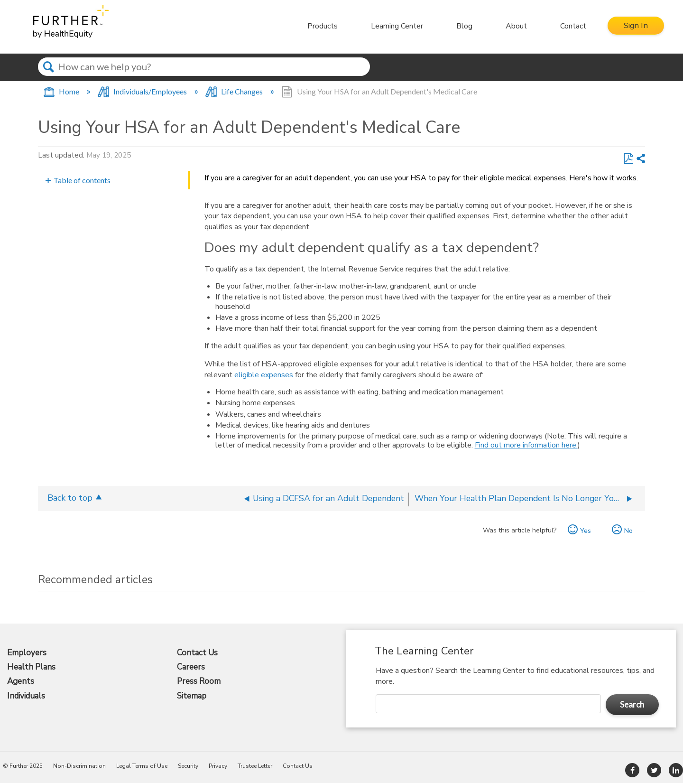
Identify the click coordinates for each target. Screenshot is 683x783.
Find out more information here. (526, 445)
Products (321, 26)
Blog (463, 26)
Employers (26, 653)
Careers (191, 667)
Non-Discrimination (79, 766)
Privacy (218, 766)
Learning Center (395, 26)
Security (188, 766)
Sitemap (191, 696)
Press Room (199, 681)
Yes (585, 530)
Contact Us (197, 653)
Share (640, 159)
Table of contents (82, 180)
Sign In (635, 25)
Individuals (26, 696)
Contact (572, 26)
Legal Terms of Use (141, 766)
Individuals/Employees (143, 91)
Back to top (69, 497)
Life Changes (234, 91)
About (515, 26)
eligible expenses (263, 375)
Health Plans (31, 667)
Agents (20, 681)
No (628, 530)
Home (62, 91)
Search (48, 75)
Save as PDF (628, 159)
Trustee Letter (255, 766)
